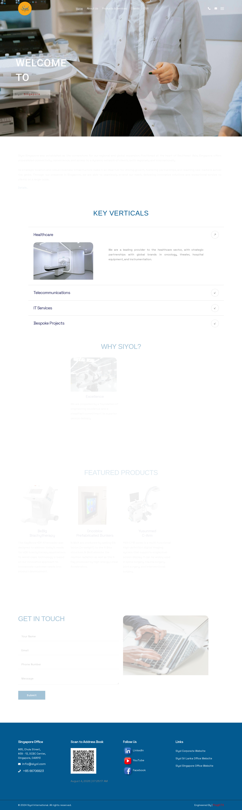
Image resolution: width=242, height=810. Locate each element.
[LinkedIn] (127, 751)
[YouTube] (127, 760)
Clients (135, 8)
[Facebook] (127, 770)
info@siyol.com (34, 764)
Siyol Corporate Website (190, 751)
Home (79, 8)
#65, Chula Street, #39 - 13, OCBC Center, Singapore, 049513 (32, 753)
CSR (146, 8)
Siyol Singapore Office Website (194, 766)
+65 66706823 (33, 771)
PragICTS (218, 805)
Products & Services (114, 8)
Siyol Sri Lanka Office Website (194, 758)
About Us (92, 8)
